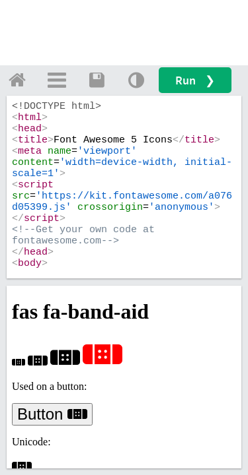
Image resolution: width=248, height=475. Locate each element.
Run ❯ (195, 80)
